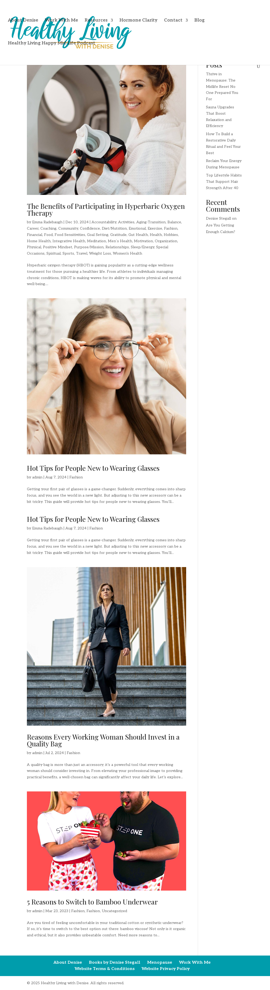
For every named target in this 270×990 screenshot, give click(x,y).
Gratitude (118, 235)
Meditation (96, 241)
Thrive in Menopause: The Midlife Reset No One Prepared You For (222, 86)
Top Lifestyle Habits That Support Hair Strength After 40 (224, 181)
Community (68, 228)
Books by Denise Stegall (114, 962)
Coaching (48, 228)
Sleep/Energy (142, 247)
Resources (96, 21)
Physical (34, 247)
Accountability (103, 222)
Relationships (117, 247)
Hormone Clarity (138, 21)
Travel (81, 253)
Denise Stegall (218, 218)
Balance (174, 222)
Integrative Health (68, 241)
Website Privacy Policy (166, 968)
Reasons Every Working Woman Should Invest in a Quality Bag (103, 740)
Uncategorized (114, 911)
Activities (126, 222)
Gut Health (138, 235)
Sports (68, 253)
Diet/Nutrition (114, 228)
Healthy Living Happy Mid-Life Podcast (51, 44)
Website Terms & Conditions (105, 968)
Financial (34, 235)
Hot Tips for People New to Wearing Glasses (93, 468)
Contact (173, 21)
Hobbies (171, 235)
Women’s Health (127, 253)
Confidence (90, 228)
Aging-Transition (151, 222)
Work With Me (61, 21)
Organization (166, 241)
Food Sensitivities (70, 235)
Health (156, 235)
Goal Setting (97, 235)
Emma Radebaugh (47, 222)
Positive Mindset (57, 247)
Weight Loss (100, 253)
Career (32, 228)
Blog (199, 21)
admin (37, 477)
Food (48, 235)
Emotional (137, 228)
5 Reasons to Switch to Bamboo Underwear (92, 901)
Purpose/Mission (89, 247)
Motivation (143, 241)
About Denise (23, 21)
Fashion (170, 228)
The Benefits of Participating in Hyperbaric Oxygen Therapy (106, 209)
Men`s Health (120, 241)
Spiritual (53, 253)
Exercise (155, 228)
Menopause (159, 962)
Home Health (39, 241)
